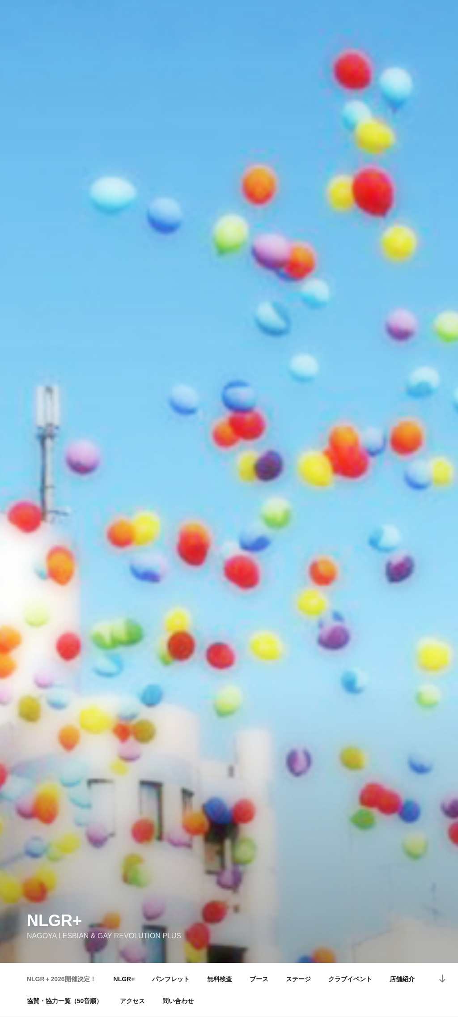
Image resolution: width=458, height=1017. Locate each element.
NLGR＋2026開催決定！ (61, 979)
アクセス (132, 1000)
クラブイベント (350, 979)
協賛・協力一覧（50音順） (65, 1000)
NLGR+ (54, 920)
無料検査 (219, 979)
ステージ (298, 979)
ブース (259, 979)
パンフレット (171, 979)
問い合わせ (178, 1000)
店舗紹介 (402, 979)
